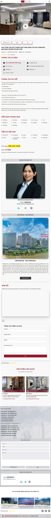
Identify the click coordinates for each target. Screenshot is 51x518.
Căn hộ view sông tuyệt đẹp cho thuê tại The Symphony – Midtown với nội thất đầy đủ (11, 396)
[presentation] (3, 388)
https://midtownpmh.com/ (24, 516)
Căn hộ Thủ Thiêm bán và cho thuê (8, 506)
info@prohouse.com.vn (11, 479)
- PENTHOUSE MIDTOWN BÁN (7, 420)
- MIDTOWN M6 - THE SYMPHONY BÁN (9, 413)
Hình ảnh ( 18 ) (6, 42)
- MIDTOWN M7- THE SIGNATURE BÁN (8, 415)
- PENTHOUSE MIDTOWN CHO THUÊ (8, 435)
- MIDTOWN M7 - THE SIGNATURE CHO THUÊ (10, 429)
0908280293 (10, 477)
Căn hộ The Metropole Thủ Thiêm (42, 506)
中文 (29, 1)
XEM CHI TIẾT (26, 278)
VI (22, 1)
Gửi (25, 356)
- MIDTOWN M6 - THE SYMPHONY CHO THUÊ (10, 427)
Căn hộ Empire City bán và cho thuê (25, 506)
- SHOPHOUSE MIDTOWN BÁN (7, 418)
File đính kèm (13, 467)
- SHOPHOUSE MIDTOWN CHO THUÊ (8, 433)
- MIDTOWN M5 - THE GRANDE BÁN (8, 411)
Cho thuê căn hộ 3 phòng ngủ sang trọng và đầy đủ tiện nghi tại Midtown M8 (37, 396)
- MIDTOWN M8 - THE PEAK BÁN (7, 417)
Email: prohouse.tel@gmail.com (25, 204)
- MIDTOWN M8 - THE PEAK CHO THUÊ (9, 431)
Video (17, 42)
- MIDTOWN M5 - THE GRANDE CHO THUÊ (9, 426)
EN (26, 1)
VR (27, 42)
